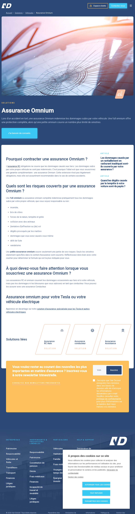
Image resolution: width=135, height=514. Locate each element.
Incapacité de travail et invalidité (36, 476)
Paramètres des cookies (97, 501)
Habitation (58, 440)
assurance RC (14, 166)
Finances (10, 464)
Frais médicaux (37, 462)
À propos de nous (117, 448)
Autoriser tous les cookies (82, 493)
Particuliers (60, 426)
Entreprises (13, 426)
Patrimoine (11, 434)
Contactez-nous (118, 6)
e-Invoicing (82, 448)
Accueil (9, 13)
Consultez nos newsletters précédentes (36, 383)
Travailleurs (11, 453)
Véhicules (29, 13)
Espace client (83, 443)
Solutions (19, 13)
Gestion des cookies (75, 485)
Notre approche (116, 456)
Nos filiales (114, 452)
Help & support (85, 426)
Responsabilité (13, 440)
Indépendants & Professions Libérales (38, 428)
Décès (33, 457)
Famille (56, 445)
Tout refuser (111, 493)
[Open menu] (130, 5)
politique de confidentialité (109, 399)
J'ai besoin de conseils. (19, 133)
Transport (10, 459)
